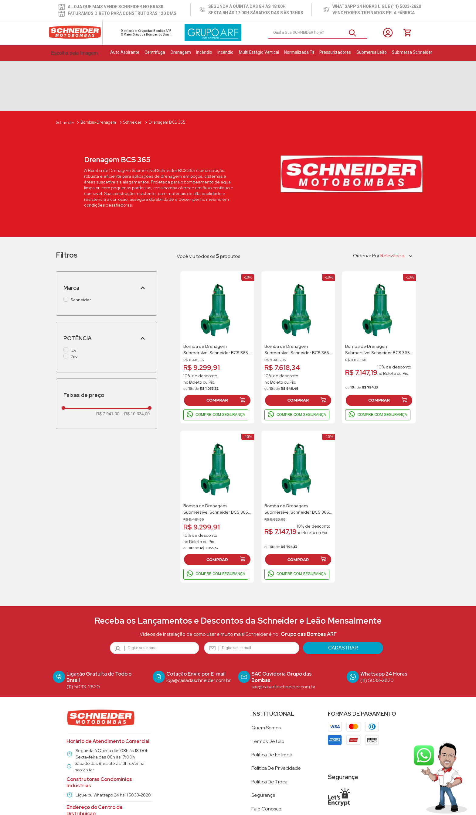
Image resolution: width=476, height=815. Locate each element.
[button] (106, 238)
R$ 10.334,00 (135, 363)
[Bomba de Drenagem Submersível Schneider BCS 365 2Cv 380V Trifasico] (217, 456)
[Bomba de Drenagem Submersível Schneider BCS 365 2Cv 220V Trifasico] (217, 297)
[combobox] (317, 33)
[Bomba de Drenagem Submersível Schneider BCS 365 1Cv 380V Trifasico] (379, 297)
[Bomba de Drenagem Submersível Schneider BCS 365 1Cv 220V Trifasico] (298, 456)
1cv (73, 300)
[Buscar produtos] (355, 32)
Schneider (80, 249)
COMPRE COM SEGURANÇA (216, 364)
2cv (73, 306)
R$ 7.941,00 (107, 363)
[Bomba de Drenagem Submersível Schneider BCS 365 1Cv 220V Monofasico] (298, 297)
